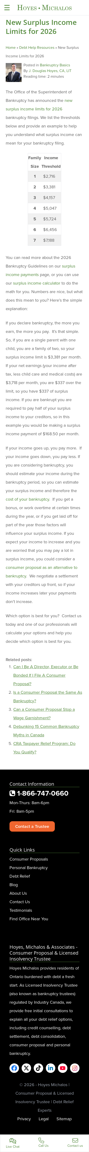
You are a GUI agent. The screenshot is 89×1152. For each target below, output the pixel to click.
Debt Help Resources (36, 47)
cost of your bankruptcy (27, 499)
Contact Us (19, 902)
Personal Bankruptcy (28, 868)
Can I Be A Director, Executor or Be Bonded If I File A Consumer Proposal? (45, 675)
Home (11, 47)
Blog (13, 885)
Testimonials (20, 910)
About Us (18, 893)
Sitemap (64, 1119)
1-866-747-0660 (39, 793)
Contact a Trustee (32, 826)
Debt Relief (19, 876)
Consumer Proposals (28, 859)
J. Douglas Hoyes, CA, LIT (50, 70)
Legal (44, 1119)
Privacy (24, 1119)
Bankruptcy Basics (55, 65)
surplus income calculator (36, 283)
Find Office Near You (28, 919)
